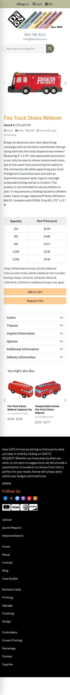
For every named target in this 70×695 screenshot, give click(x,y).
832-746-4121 (35, 34)
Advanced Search (12, 535)
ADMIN (6, 483)
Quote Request (11, 527)
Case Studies (10, 578)
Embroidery (9, 632)
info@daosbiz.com (35, 39)
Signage (7, 605)
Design (6, 621)
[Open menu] (62, 48)
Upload (6, 519)
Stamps (7, 656)
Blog (5, 570)
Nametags (9, 648)
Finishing (8, 613)
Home (6, 546)
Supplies (7, 664)
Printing (7, 597)
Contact (7, 562)
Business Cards (11, 589)
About (6, 554)
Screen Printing (12, 640)
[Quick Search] (24, 48)
